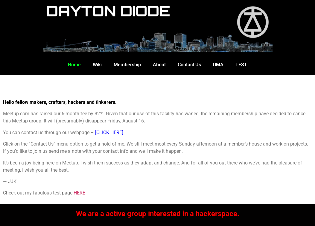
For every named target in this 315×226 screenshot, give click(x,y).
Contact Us (189, 65)
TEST (241, 65)
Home (74, 65)
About (159, 65)
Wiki (97, 65)
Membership (127, 65)
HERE (79, 193)
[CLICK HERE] (109, 132)
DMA (218, 65)
